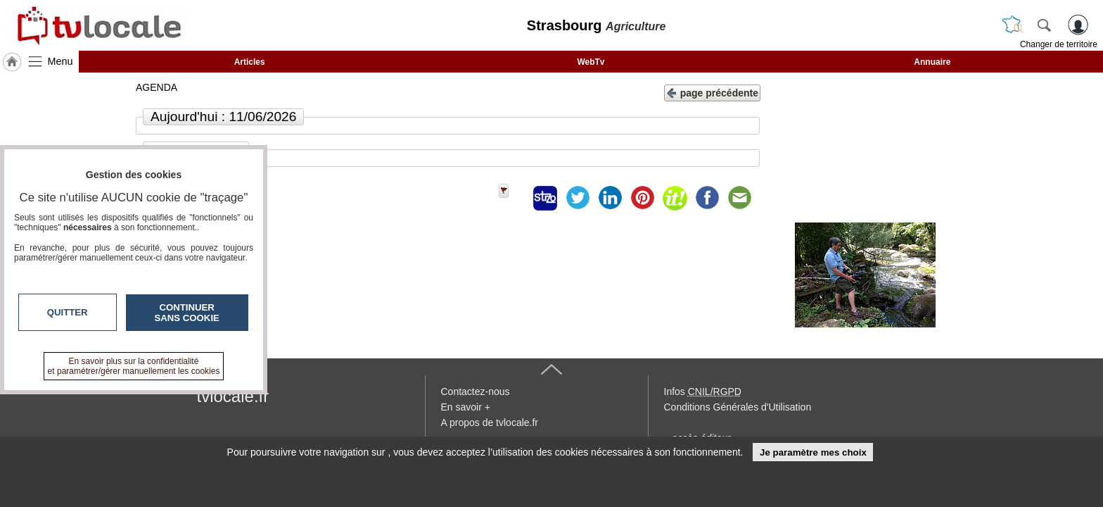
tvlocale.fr (233, 396)
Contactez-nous (475, 391)
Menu (60, 61)
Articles (249, 62)
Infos (702, 391)
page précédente (712, 92)
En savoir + (465, 407)
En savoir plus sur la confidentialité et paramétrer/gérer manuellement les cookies (134, 366)
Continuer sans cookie (187, 312)
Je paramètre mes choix (813, 452)
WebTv (590, 62)
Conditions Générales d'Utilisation (738, 407)
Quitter (67, 312)
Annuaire (932, 62)
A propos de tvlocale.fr (490, 422)
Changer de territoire (1058, 44)
